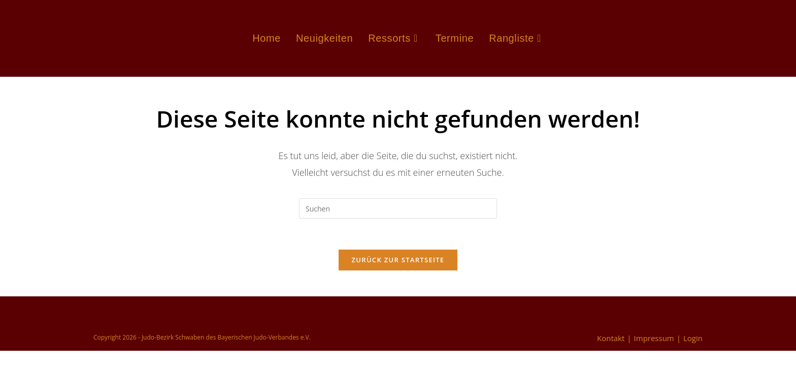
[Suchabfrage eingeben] (398, 208)
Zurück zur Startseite (398, 259)
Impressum (654, 338)
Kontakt (610, 338)
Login (693, 338)
